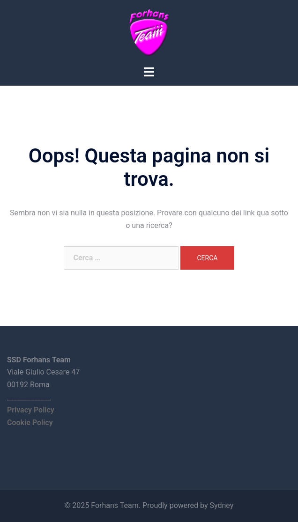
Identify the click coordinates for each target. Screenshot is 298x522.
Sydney (221, 505)
